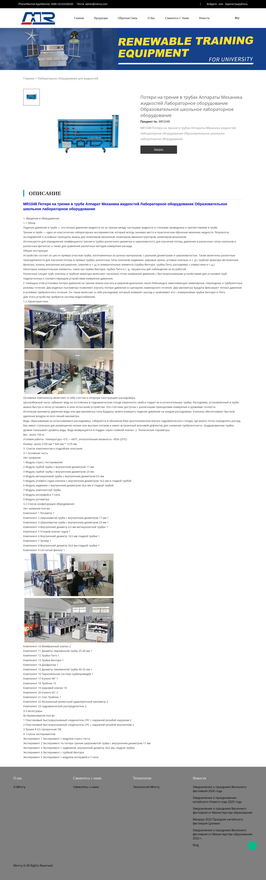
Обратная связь (127, 18)
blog (196, 845)
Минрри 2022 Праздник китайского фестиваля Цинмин (218, 821)
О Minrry (19, 787)
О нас (151, 18)
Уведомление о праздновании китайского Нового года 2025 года (217, 800)
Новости (204, 18)
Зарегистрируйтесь (236, 4)
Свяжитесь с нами (177, 18)
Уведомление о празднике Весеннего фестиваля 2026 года (219, 789)
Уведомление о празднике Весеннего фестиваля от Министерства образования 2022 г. (222, 834)
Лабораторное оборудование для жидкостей (68, 78)
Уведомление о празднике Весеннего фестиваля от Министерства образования (222, 811)
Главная (79, 18)
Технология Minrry (146, 787)
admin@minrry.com (96, 4)
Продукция (101, 18)
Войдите (212, 4)
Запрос (158, 149)
